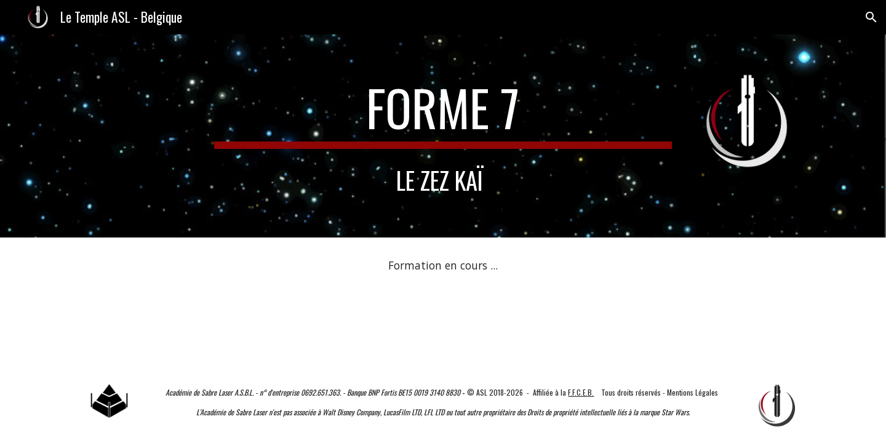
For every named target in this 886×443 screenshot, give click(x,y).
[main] (443, 113)
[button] (871, 17)
